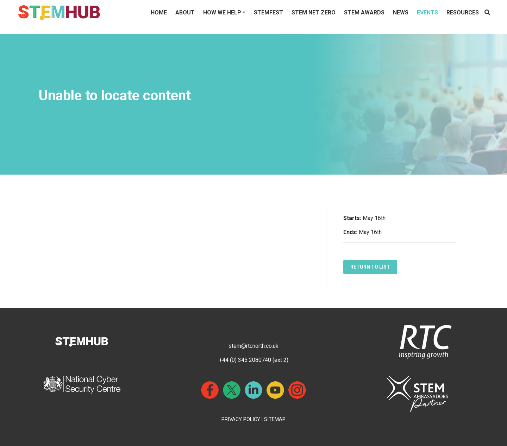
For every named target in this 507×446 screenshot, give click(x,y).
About (185, 12)
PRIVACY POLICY (240, 419)
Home (159, 12)
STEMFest (268, 12)
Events (427, 12)
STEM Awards (364, 12)
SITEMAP (275, 419)
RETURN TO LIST (370, 267)
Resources (462, 12)
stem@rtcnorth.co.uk (253, 346)
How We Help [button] (222, 12)
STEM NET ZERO (314, 12)
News (400, 12)
